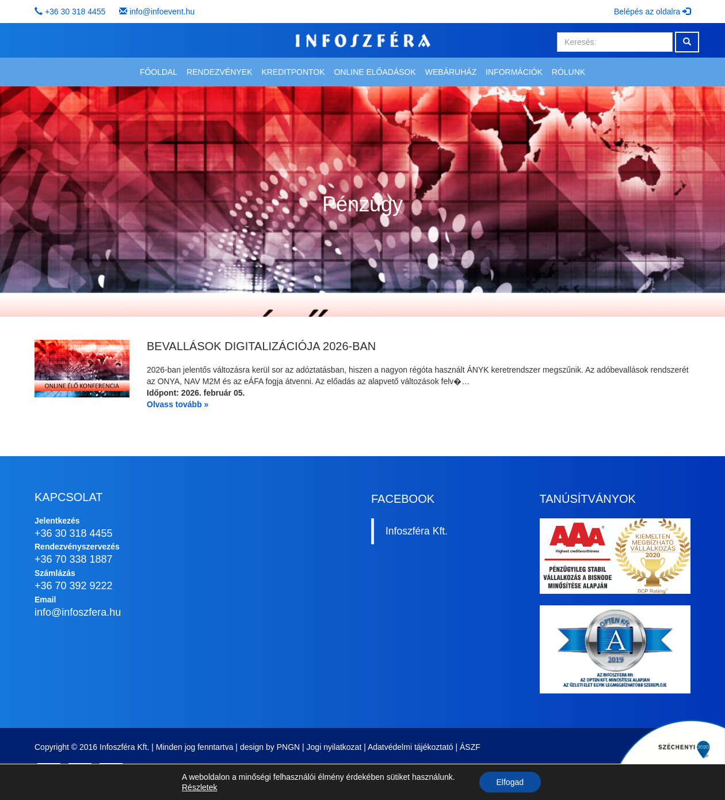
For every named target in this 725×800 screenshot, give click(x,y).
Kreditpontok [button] (293, 72)
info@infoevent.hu (161, 11)
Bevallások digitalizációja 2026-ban (261, 346)
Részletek (199, 787)
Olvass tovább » (177, 404)
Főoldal (158, 72)
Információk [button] (514, 72)
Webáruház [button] (450, 72)
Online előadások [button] (374, 72)
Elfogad (510, 782)
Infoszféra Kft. (417, 531)
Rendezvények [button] (219, 72)
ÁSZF (470, 747)
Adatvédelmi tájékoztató (410, 747)
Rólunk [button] (568, 72)
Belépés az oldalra (652, 11)
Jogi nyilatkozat (334, 747)
